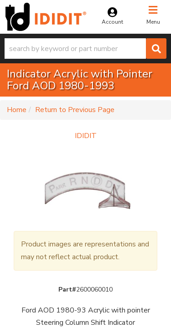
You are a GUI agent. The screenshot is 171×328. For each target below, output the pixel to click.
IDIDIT (86, 136)
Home (16, 110)
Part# (67, 289)
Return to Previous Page (74, 110)
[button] (85, 48)
